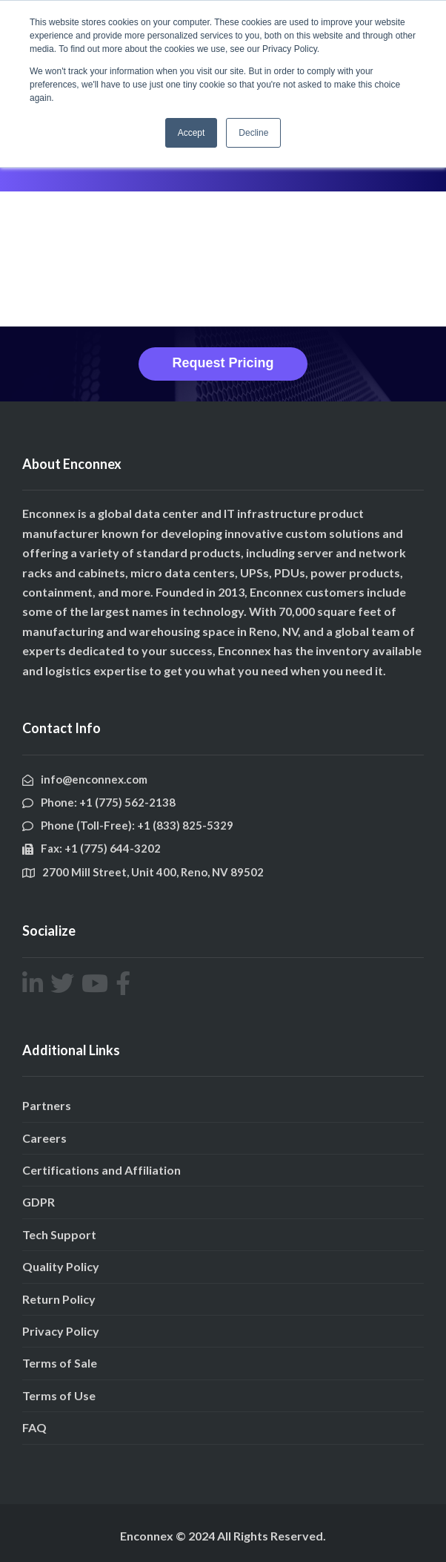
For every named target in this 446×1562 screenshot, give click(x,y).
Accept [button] (191, 133)
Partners (46, 1105)
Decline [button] (253, 133)
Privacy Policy (60, 1331)
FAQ (34, 1427)
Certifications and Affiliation (101, 1170)
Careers (44, 1138)
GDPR (38, 1202)
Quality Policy (60, 1266)
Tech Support (59, 1234)
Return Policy (59, 1299)
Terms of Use (59, 1395)
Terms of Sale (59, 1363)
